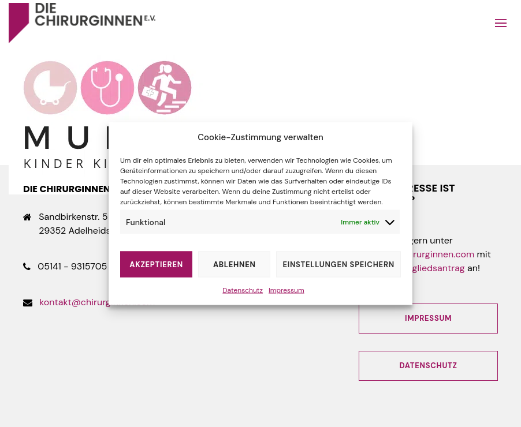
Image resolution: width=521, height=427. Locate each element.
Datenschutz (242, 290)
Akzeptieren (156, 264)
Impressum (286, 290)
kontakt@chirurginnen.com (97, 302)
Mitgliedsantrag (432, 268)
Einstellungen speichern (338, 264)
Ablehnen (234, 264)
